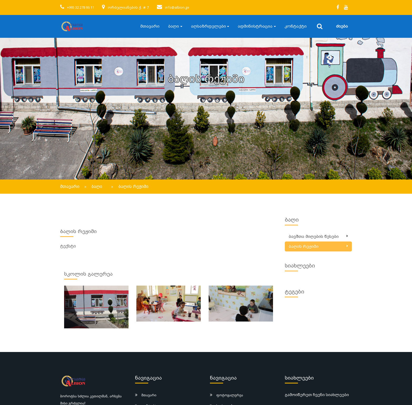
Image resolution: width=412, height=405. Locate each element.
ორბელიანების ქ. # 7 (128, 7)
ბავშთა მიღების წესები (314, 236)
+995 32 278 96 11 (80, 7)
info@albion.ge (177, 7)
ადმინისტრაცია (255, 26)
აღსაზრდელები (208, 26)
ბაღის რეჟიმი (303, 246)
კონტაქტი (296, 26)
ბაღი (173, 26)
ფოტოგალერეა (229, 395)
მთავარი (149, 26)
